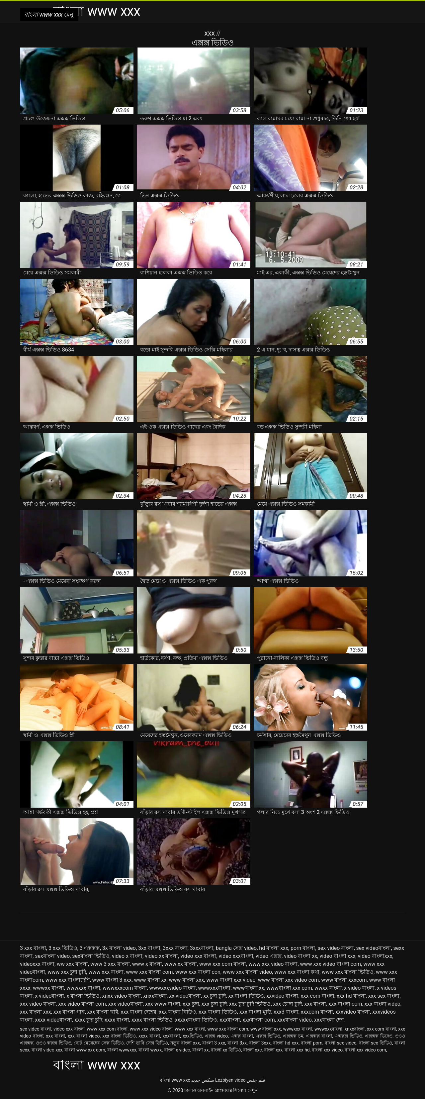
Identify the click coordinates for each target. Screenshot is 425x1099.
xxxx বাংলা (117, 1020)
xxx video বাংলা (38, 1004)
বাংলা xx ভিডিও (226, 1049)
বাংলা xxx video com (365, 1049)
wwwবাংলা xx (248, 988)
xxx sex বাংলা (383, 996)
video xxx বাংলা (198, 956)
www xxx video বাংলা (273, 964)
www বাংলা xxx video (230, 980)
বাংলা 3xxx (260, 1043)
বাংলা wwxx (150, 1049)
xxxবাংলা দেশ (329, 1020)
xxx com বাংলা (317, 996)
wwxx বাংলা (328, 988)
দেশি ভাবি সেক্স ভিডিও (147, 1043)
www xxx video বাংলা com (330, 964)
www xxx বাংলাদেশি (67, 980)
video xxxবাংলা (236, 956)
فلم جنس (256, 1080)
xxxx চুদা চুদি (88, 1020)
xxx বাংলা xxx (35, 1012)
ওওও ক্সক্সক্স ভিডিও (53, 1043)
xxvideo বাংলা (282, 996)
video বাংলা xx (300, 956)
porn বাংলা (303, 948)
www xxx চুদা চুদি (66, 972)
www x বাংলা (147, 964)
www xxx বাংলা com (149, 972)
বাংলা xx (200, 1049)
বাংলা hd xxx (285, 1043)
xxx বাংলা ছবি (103, 1012)
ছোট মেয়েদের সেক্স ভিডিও (99, 1043)
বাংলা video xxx (47, 1049)
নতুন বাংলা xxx (185, 1043)
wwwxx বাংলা (48, 988)
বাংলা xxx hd (297, 1049)
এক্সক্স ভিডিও (268, 1036)
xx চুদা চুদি (214, 996)
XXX (210, 33)
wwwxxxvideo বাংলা (172, 988)
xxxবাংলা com (258, 1020)
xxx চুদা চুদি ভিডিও (250, 1004)
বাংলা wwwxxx (121, 1049)
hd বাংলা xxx (273, 948)
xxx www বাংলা (162, 1004)
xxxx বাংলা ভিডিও (152, 1020)
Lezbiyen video (230, 1080)
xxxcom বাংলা (317, 1012)
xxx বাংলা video (382, 1004)
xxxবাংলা (230, 1020)
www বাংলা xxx (186, 980)
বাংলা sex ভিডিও (375, 1043)
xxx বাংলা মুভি (255, 1012)
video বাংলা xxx (337, 956)
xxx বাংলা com (345, 1004)
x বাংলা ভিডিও (83, 996)
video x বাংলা (127, 956)
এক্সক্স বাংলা (241, 1036)
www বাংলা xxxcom (344, 980)
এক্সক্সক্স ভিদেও (378, 1036)
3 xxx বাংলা (33, 948)
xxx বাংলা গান (69, 1012)
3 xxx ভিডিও (62, 948)
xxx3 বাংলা (286, 1012)
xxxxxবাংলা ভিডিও (196, 1020)
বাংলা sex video (341, 1043)
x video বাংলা (359, 988)
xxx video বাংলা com (82, 1004)
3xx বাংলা (149, 948)
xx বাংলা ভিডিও (246, 996)
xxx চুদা (191, 1004)
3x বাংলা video (119, 948)
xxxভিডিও (192, 1036)
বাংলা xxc (252, 1049)
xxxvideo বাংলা (352, 1012)
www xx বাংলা (180, 964)
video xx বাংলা (161, 956)
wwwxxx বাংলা (83, 988)
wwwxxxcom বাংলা (125, 988)
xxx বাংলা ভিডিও (218, 1012)
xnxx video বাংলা (121, 996)
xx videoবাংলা (185, 996)
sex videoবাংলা (373, 948)
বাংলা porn (311, 1043)
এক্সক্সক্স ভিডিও (348, 1036)
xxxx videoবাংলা (53, 1020)
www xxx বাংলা (106, 972)
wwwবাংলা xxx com (289, 988)
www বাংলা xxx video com (288, 980)
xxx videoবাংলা (125, 1004)
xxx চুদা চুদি (214, 1004)
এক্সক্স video (216, 1036)
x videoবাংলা (49, 996)
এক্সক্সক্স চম (293, 1036)
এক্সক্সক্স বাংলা (319, 1036)
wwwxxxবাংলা (214, 988)
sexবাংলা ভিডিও (91, 956)
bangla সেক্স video (236, 948)
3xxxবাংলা (201, 948)
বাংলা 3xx (237, 1043)
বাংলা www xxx (175, 1080)
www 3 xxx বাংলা (110, 964)
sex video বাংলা (336, 948)
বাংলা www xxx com (84, 1049)
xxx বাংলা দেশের (138, 1012)
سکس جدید (202, 1080)
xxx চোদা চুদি (287, 1004)
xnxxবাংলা (155, 996)
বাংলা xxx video (327, 1049)
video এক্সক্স (269, 956)
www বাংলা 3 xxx (112, 980)
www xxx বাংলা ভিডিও (348, 972)
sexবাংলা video (52, 956)
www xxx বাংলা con (197, 972)
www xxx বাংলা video (247, 972)
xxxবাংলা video (294, 1020)
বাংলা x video (177, 1049)
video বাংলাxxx (375, 956)
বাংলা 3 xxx (213, 1043)
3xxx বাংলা (175, 948)
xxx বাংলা (315, 1004)
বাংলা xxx (273, 1049)
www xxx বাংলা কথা (296, 972)
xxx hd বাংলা (351, 996)
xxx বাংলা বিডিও (177, 1012)
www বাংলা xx (150, 980)
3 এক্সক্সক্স (90, 948)
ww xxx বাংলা (72, 964)
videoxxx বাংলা (37, 964)
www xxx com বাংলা (222, 964)
